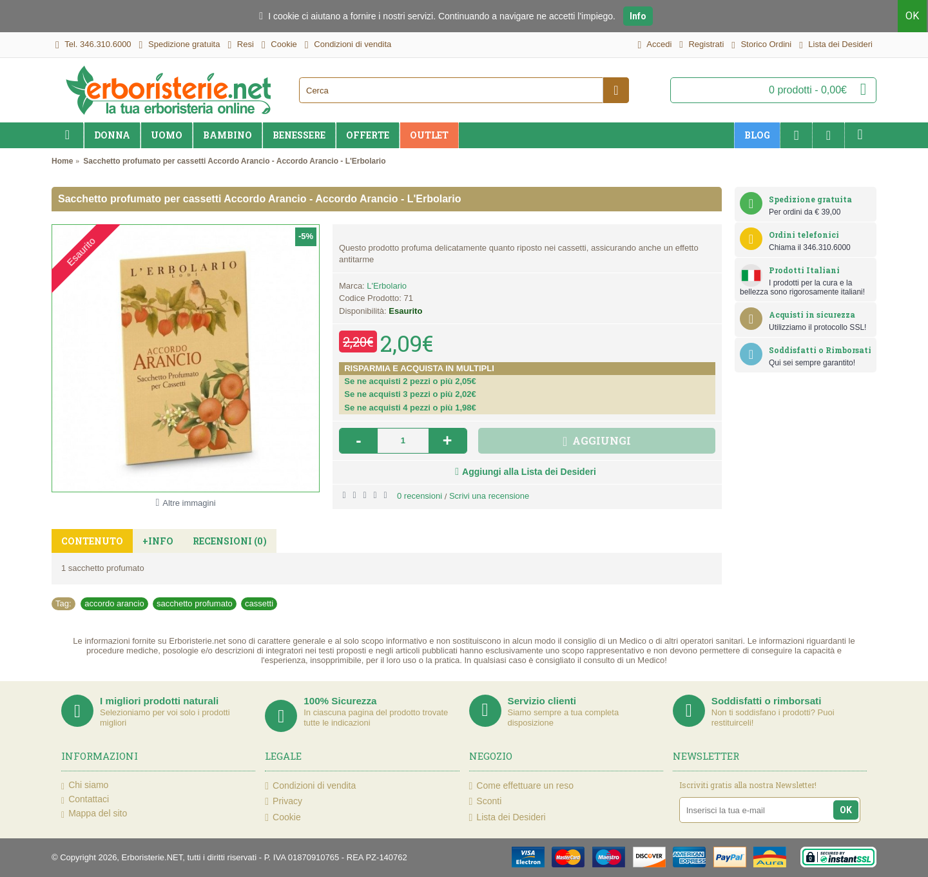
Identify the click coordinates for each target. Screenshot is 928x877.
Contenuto (92, 541)
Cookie (282, 817)
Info (638, 16)
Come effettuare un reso (521, 785)
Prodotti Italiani (804, 270)
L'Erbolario (387, 286)
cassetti (259, 603)
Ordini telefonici (804, 234)
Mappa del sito (94, 814)
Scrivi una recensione (489, 496)
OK (913, 16)
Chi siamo (84, 785)
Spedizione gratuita (810, 199)
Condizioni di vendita (310, 785)
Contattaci (85, 799)
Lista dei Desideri (507, 817)
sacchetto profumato (195, 603)
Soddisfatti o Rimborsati (820, 350)
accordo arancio (114, 603)
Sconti (485, 801)
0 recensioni (419, 496)
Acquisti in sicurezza (812, 314)
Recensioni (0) (230, 541)
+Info (157, 541)
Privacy (283, 801)
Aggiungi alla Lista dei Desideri (529, 472)
